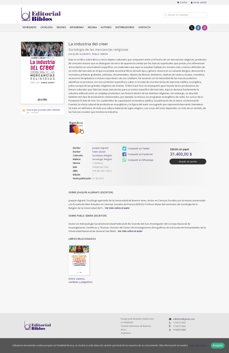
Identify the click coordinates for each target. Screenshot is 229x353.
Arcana (92, 27)
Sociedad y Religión (102, 156)
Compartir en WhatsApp (137, 160)
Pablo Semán (100, 54)
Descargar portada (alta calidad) (41, 111)
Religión (108, 159)
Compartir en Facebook (137, 154)
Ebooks (61, 27)
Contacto (144, 27)
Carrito (182, 2)
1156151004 (179, 329)
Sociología (97, 159)
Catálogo (46, 27)
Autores (106, 27)
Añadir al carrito (188, 161)
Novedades (29, 27)
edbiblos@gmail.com (184, 319)
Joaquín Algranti (80, 54)
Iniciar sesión (199, 2)
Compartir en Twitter (136, 148)
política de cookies (197, 345)
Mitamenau (77, 27)
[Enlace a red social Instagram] (204, 27)
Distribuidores (124, 27)
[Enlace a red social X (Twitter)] (191, 27)
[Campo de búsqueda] (185, 14)
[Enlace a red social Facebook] (198, 27)
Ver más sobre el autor (117, 208)
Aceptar (218, 345)
